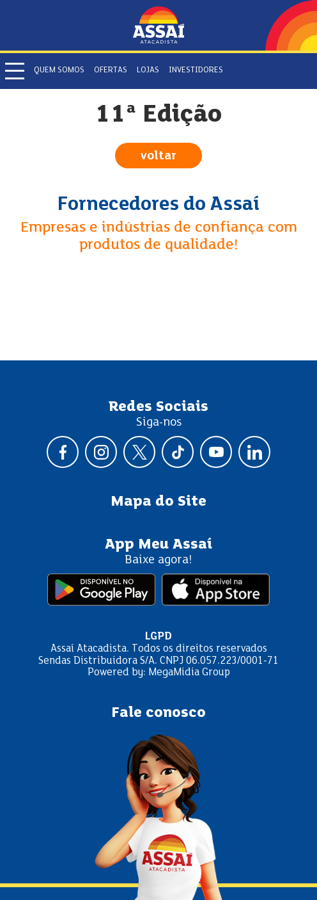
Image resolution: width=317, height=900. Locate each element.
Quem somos (59, 70)
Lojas (148, 70)
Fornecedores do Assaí (158, 205)
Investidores (196, 70)
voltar (158, 156)
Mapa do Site (158, 502)
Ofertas (110, 70)
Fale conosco (158, 713)
